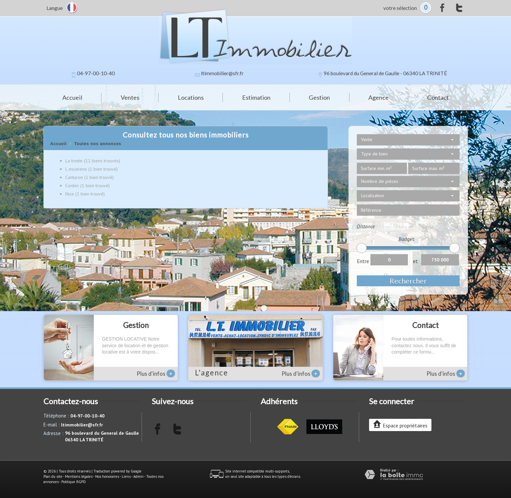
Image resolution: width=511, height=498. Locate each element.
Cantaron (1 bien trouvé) (89, 177)
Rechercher (408, 281)
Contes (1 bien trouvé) (87, 186)
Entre (363, 261)
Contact (438, 97)
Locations (191, 97)
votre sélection (400, 8)
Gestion (319, 97)
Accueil (72, 97)
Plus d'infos (156, 373)
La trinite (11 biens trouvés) (92, 161)
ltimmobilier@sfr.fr (222, 73)
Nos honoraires (107, 476)
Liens (126, 476)
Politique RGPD (73, 481)
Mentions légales (79, 476)
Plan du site (52, 476)
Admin (138, 476)
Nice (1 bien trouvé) (85, 194)
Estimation (256, 97)
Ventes (130, 97)
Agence (378, 97)
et (415, 261)
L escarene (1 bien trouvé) (91, 169)
